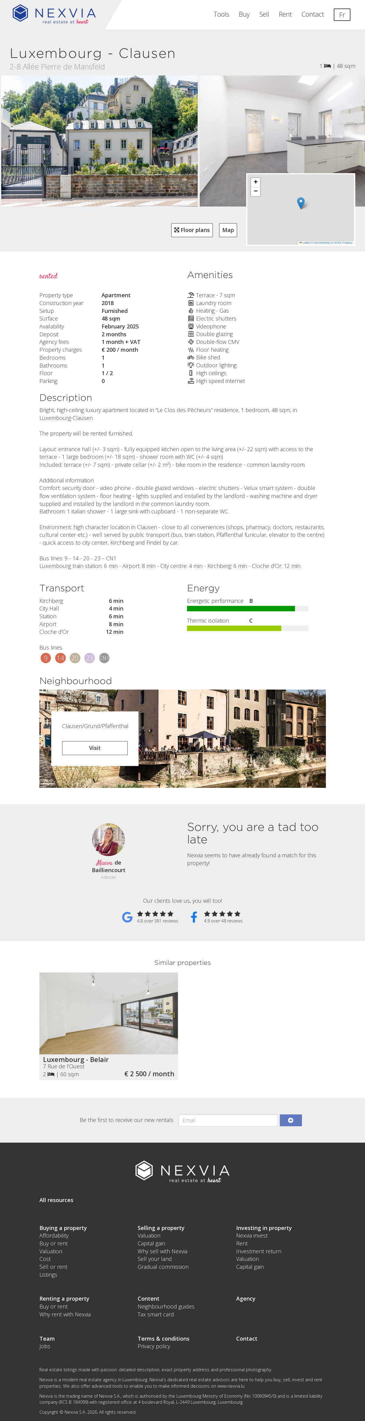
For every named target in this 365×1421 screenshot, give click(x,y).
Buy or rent (53, 1243)
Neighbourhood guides (166, 1306)
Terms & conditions (163, 1338)
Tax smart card (156, 1314)
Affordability (54, 1235)
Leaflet (304, 242)
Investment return (258, 1251)
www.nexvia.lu (230, 1386)
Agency (246, 1298)
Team (47, 1338)
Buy (244, 14)
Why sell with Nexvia (162, 1251)
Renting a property (64, 1298)
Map (228, 229)
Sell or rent (53, 1266)
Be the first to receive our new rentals (126, 1120)
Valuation (50, 1251)
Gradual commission (163, 1266)
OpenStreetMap (321, 242)
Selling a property (161, 1227)
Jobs (44, 1346)
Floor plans (192, 229)
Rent (285, 14)
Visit (95, 747)
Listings (48, 1274)
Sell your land (155, 1258)
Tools (221, 14)
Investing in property (264, 1227)
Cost (45, 1258)
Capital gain (151, 1243)
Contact (313, 14)
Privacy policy (154, 1346)
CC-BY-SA (335, 242)
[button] (301, 203)
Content (148, 1298)
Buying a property (63, 1227)
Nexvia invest (252, 1235)
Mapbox (348, 242)
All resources (56, 1200)
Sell (264, 14)
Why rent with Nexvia (65, 1314)
